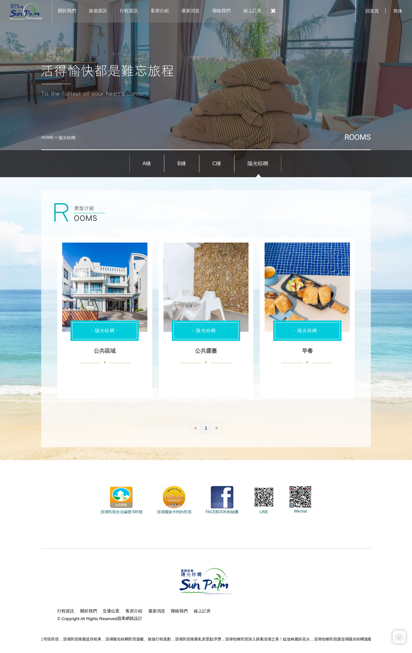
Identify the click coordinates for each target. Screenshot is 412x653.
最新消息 (156, 611)
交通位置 (111, 611)
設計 (138, 618)
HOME (47, 137)
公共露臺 (206, 351)
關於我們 (88, 611)
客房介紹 (134, 611)
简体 (397, 11)
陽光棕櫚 (258, 163)
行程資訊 (65, 611)
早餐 (307, 351)
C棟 (216, 163)
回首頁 (372, 11)
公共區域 (105, 351)
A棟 (147, 163)
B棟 (181, 163)
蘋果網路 (125, 618)
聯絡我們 (179, 611)
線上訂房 (202, 611)
